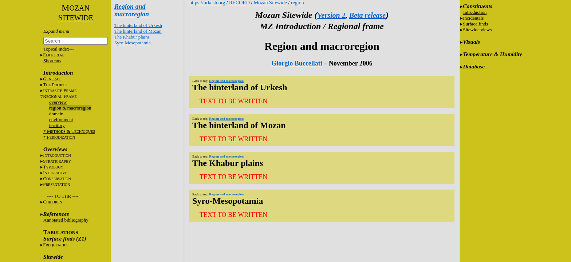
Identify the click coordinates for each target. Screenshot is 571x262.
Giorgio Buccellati (296, 63)
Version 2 (331, 15)
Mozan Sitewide (270, 2)
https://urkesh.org (207, 2)
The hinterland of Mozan (138, 31)
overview (58, 102)
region (297, 2)
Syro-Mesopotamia (132, 42)
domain (56, 113)
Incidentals (473, 18)
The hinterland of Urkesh (138, 25)
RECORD (239, 2)
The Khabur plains (132, 37)
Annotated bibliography (65, 220)
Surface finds (475, 24)
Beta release (367, 15)
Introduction (475, 12)
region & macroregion (70, 108)
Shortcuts (52, 60)
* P (59, 137)
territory (57, 125)
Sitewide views (477, 29)
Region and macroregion (131, 10)
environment (61, 119)
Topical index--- (58, 49)
